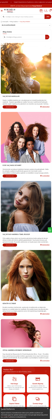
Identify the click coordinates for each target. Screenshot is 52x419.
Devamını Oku (10, 107)
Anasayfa (4, 21)
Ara (47, 16)
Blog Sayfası (14, 21)
